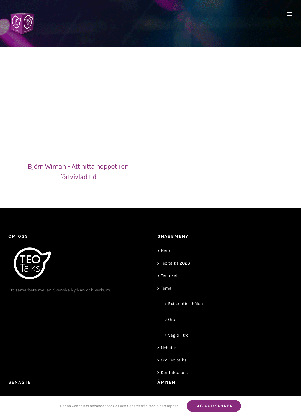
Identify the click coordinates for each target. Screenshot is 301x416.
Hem (165, 250)
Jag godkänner (214, 406)
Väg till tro (178, 335)
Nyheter (168, 347)
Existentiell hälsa (185, 303)
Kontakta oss (174, 372)
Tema (166, 288)
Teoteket (169, 275)
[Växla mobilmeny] (290, 14)
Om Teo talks (173, 360)
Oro (171, 319)
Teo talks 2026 (175, 263)
